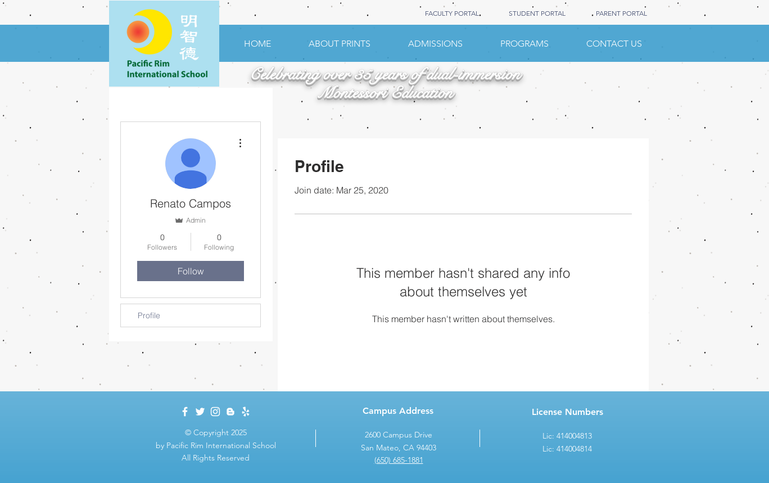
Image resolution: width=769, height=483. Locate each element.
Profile (149, 315)
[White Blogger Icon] (230, 411)
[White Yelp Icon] (245, 411)
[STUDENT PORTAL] (537, 13)
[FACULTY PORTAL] (452, 13)
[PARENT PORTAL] (621, 13)
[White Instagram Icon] (215, 411)
